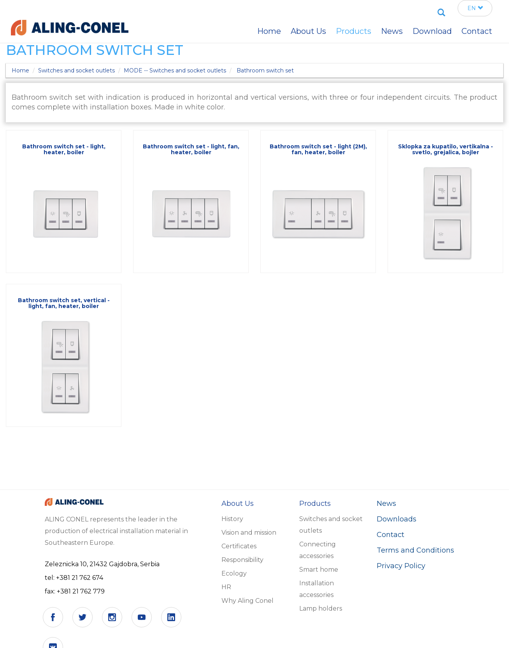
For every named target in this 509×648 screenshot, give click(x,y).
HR (226, 587)
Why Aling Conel (247, 600)
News (386, 503)
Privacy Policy (401, 566)
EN (475, 8)
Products (353, 31)
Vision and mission (248, 532)
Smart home (318, 569)
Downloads (396, 519)
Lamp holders (320, 608)
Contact (390, 534)
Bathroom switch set (265, 70)
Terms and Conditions (415, 550)
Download (432, 31)
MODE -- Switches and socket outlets (175, 70)
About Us (308, 31)
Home (20, 70)
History (232, 519)
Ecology (234, 573)
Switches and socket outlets (76, 70)
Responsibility (242, 559)
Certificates (238, 546)
